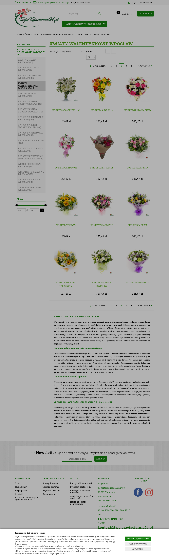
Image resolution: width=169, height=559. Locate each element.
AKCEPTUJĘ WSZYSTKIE (137, 539)
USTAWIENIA (137, 549)
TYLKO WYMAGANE (138, 544)
